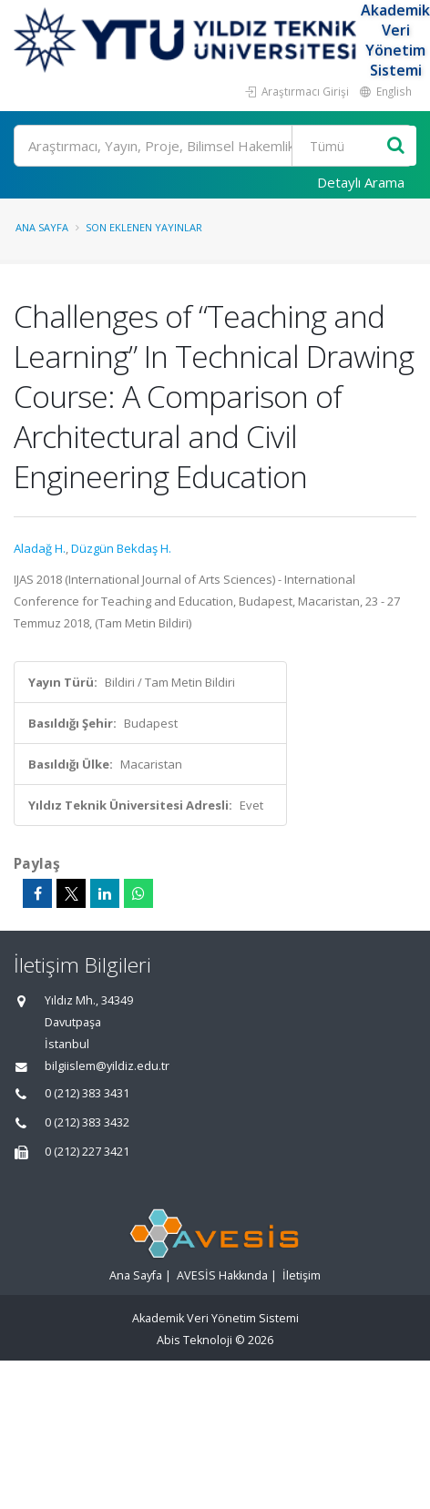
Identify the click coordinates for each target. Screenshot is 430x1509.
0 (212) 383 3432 (87, 1122)
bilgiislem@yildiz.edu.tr (107, 1066)
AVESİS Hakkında (222, 1275)
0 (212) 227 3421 (87, 1151)
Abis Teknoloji (194, 1340)
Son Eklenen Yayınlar (144, 227)
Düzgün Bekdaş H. (121, 548)
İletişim (301, 1275)
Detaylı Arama (360, 182)
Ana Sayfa (41, 227)
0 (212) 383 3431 (87, 1093)
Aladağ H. (40, 548)
